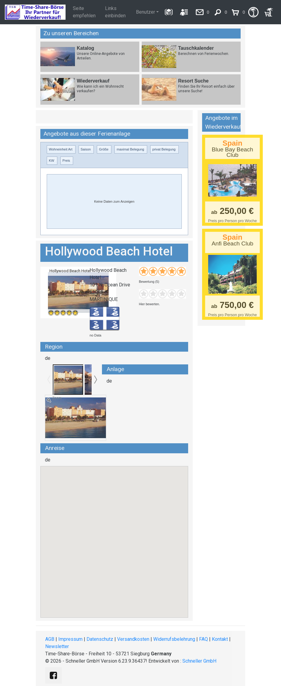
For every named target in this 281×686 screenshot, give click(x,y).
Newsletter (57, 646)
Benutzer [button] (145, 12)
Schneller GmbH (199, 661)
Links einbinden (115, 12)
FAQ (203, 639)
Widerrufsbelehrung (174, 639)
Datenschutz (99, 639)
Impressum (70, 639)
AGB (49, 639)
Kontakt (220, 639)
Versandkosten (133, 639)
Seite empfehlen (84, 12)
